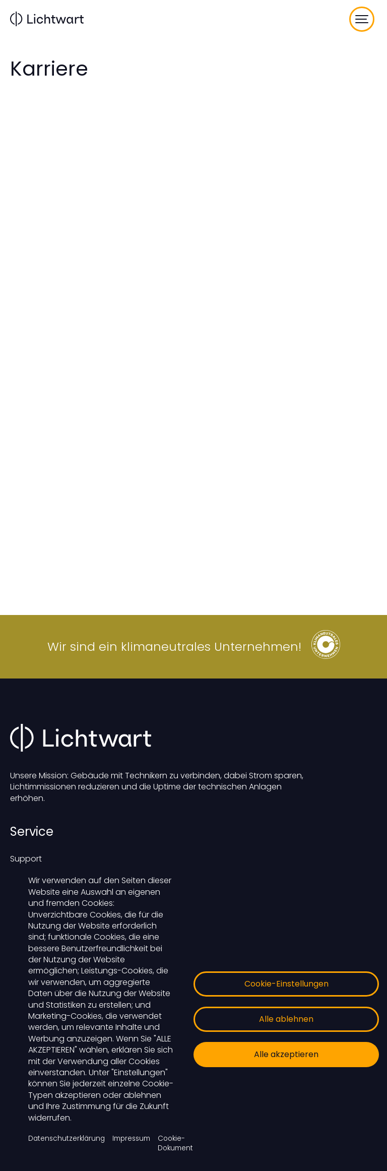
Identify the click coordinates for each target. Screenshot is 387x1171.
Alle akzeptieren (286, 1054)
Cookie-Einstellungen (286, 984)
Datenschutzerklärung (66, 1138)
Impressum (131, 1138)
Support (26, 859)
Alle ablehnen (286, 1019)
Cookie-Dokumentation (184, 1143)
